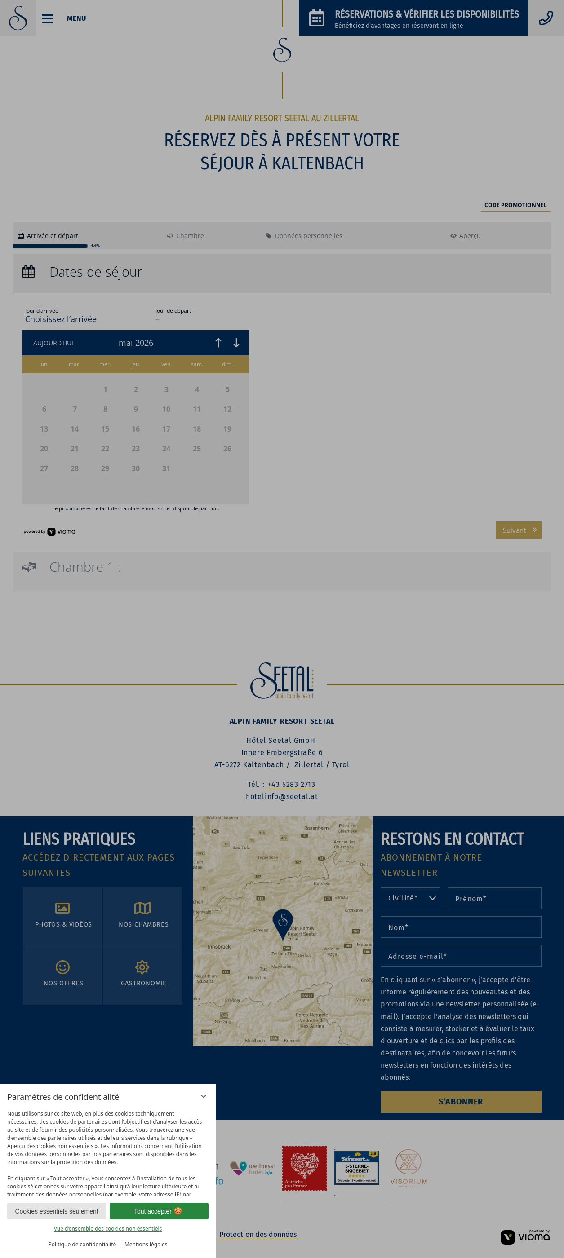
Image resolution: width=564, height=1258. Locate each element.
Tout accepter (159, 1211)
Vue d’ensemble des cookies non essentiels (108, 1228)
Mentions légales (146, 1244)
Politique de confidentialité (82, 1244)
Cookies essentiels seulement (56, 1211)
